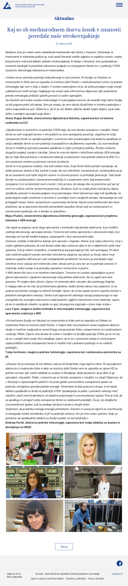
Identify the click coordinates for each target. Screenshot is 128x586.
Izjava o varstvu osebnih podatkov (47, 578)
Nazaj (64, 546)
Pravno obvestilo (96, 578)
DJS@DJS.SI (117, 574)
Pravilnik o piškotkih (76, 578)
